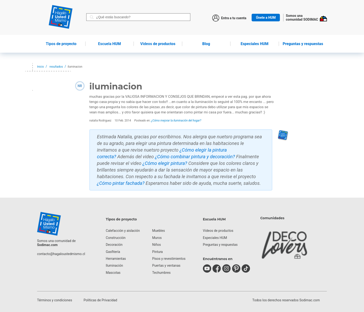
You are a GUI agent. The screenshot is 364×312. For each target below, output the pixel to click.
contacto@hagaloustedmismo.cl (61, 254)
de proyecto (61, 44)
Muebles (158, 231)
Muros (157, 238)
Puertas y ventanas (166, 265)
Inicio (40, 66)
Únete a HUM (266, 17)
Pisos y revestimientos (169, 259)
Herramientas (116, 259)
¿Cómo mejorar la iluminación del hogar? (176, 120)
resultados (56, 66)
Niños (156, 245)
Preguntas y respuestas (303, 44)
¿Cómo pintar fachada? (120, 183)
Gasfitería (113, 252)
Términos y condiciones (54, 300)
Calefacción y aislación (123, 231)
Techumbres (161, 273)
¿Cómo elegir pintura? (165, 163)
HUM (109, 44)
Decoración (114, 245)
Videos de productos (218, 231)
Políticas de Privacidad (100, 300)
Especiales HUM (254, 44)
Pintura (157, 252)
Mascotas (113, 273)
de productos (157, 44)
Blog (206, 44)
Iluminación (114, 265)
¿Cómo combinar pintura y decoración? (195, 156)
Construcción (115, 238)
